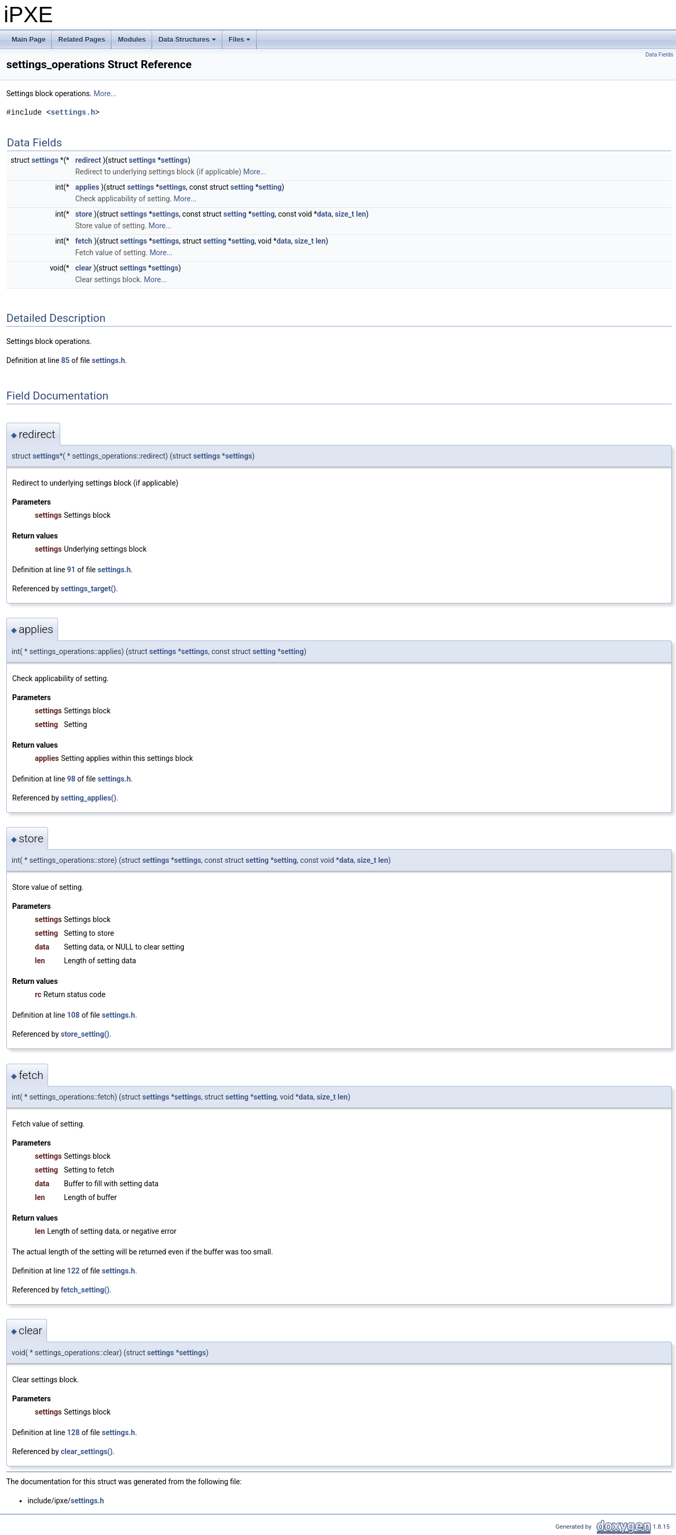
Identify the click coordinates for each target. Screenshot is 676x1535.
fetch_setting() (85, 1290)
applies (87, 187)
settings (45, 160)
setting (241, 187)
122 (73, 1271)
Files (240, 42)
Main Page (28, 39)
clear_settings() (86, 1451)
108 (73, 1015)
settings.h (73, 112)
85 (65, 360)
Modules (132, 39)
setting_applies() (88, 798)
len (361, 214)
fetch (83, 241)
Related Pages (81, 39)
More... (104, 93)
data (324, 214)
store (83, 214)
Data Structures (188, 42)
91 (71, 569)
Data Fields (659, 54)
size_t (344, 214)
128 (73, 1432)
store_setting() (85, 1034)
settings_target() (88, 588)
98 (71, 779)
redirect (88, 160)
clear (83, 268)
